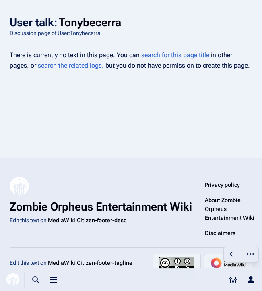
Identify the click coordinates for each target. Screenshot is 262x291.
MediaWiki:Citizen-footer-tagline (90, 263)
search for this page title (175, 55)
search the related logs (70, 65)
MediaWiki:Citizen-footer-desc (87, 220)
